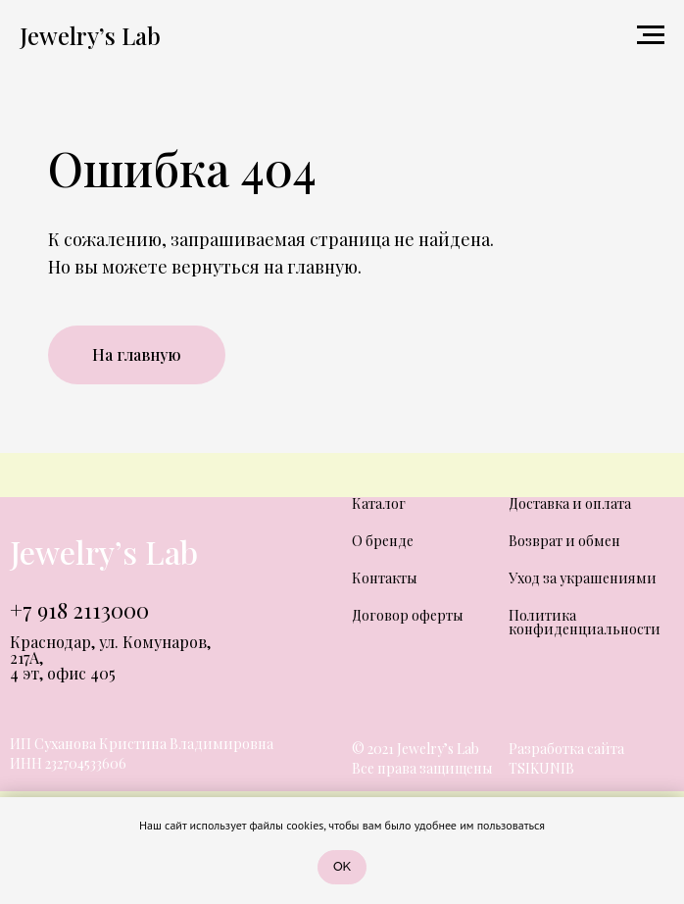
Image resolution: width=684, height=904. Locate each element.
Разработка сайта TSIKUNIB (566, 758)
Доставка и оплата (570, 503)
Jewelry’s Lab (104, 551)
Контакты (384, 578)
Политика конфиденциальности (584, 622)
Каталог (379, 503)
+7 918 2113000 (79, 610)
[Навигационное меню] (650, 35)
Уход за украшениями (583, 578)
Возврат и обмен (564, 540)
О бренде (383, 540)
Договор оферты (408, 615)
